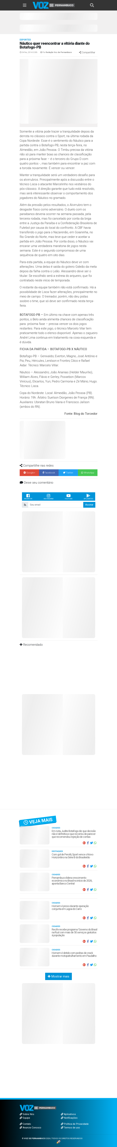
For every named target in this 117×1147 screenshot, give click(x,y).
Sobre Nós (27, 1114)
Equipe (25, 1117)
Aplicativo (88, 496)
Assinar (89, 504)
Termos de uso (70, 1127)
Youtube (68, 496)
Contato (25, 1123)
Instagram (48, 496)
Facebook (28, 496)
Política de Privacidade (75, 1123)
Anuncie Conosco (30, 1127)
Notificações (69, 1117)
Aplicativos (68, 1114)
